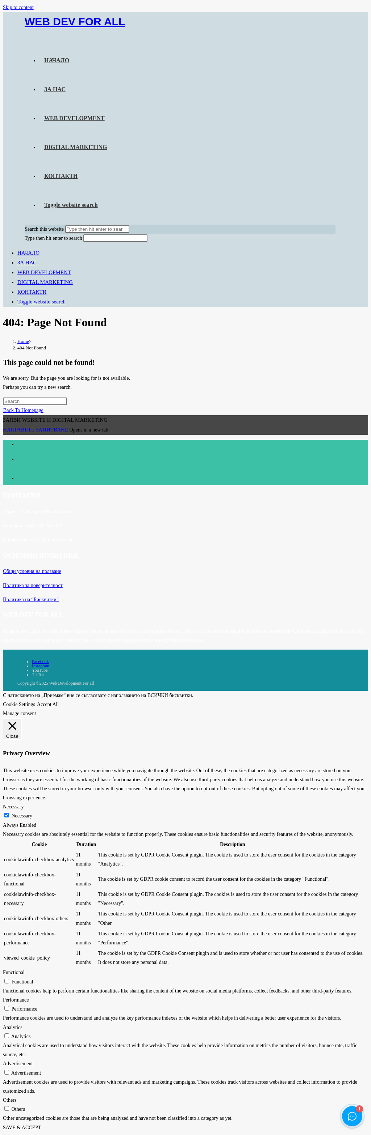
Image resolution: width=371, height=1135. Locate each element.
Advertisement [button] (18, 1063)
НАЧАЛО (28, 253)
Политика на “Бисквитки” (31, 599)
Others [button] (9, 1100)
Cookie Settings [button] (19, 704)
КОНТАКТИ (32, 292)
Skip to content (18, 7)
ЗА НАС (27, 262)
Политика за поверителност (33, 585)
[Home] (23, 341)
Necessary (22, 816)
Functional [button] (14, 972)
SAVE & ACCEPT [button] (22, 1127)
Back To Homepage (23, 410)
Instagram (40, 665)
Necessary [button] (13, 806)
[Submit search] (97, 229)
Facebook (40, 661)
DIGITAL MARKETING (45, 282)
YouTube (40, 670)
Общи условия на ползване (32, 571)
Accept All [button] (48, 704)
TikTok (38, 674)
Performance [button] (16, 1000)
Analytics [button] (12, 1027)
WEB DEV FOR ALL (75, 21)
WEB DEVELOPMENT (44, 272)
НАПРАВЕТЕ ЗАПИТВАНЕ (35, 430)
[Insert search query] (35, 401)
